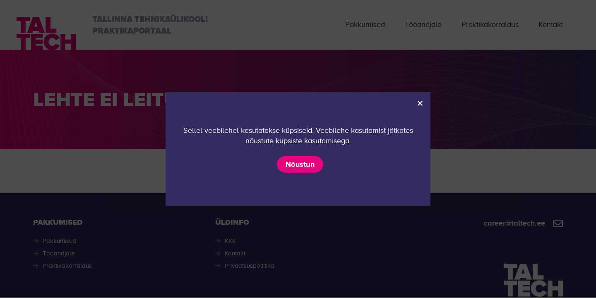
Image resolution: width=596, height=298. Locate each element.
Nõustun (300, 164)
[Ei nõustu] (420, 103)
